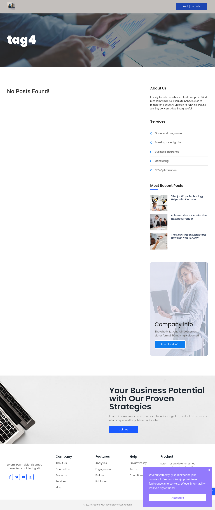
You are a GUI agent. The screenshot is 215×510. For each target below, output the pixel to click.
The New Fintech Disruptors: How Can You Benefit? (188, 236)
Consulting (162, 161)
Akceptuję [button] (178, 497)
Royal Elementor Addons (119, 504)
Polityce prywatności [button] (162, 487)
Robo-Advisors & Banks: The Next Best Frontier (189, 217)
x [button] (209, 469)
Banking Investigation (168, 142)
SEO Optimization (166, 170)
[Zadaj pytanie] (191, 6)
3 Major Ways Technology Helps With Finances (187, 198)
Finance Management (169, 133)
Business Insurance (167, 152)
